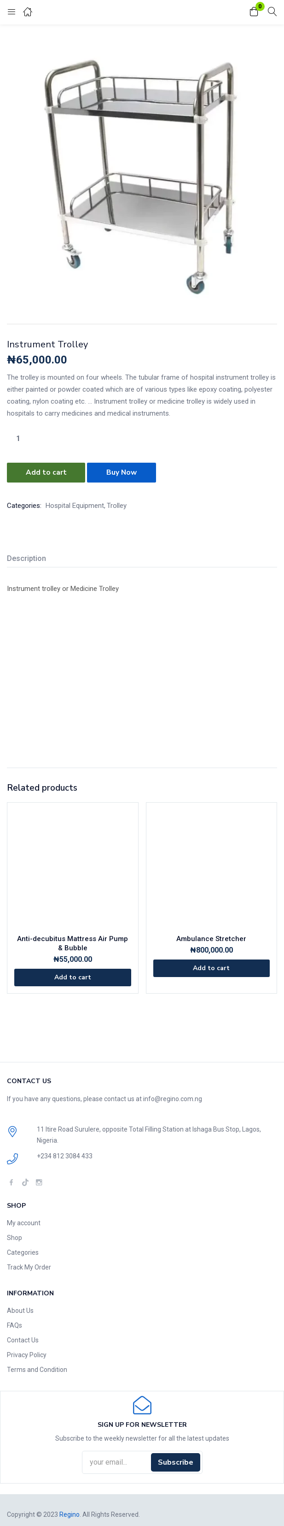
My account (24, 1221)
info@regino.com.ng (172, 1098)
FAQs (14, 1324)
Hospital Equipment (75, 504)
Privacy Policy (26, 1353)
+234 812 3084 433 (65, 1155)
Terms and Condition (37, 1368)
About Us (20, 1309)
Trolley (117, 504)
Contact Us (23, 1338)
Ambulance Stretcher (211, 938)
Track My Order (29, 1266)
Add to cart (46, 472)
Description (26, 557)
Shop (14, 1236)
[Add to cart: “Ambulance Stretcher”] (211, 967)
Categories (23, 1251)
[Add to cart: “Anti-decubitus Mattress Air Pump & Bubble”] (72, 976)
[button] (254, 12)
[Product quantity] (18, 438)
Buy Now (123, 472)
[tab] (30, 558)
